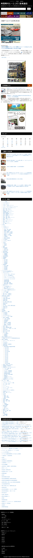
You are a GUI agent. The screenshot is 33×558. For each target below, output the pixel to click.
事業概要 (3, 551)
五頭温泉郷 (6, 320)
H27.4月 (6, 352)
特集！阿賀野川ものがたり (7, 336)
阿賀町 (4, 258)
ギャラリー (6, 228)
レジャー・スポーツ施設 (7, 316)
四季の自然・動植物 (6, 295)
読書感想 (4, 257)
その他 (3, 224)
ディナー (4, 385)
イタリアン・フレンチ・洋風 (8, 382)
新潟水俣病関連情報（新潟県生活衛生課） (9, 478)
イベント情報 (4, 201)
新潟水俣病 (5, 345)
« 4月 (2, 147)
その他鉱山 (6, 333)
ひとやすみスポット (7, 315)
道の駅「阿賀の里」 (5, 494)
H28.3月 (6, 362)
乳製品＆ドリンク (6, 391)
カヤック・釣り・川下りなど (9, 274)
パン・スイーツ (6, 386)
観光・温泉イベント (7, 218)
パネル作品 (6, 369)
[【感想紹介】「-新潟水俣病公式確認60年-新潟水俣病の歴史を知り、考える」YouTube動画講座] (3, 97)
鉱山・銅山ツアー (7, 287)
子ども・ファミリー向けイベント (9, 207)
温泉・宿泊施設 (6, 317)
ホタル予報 (5, 297)
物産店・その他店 (7, 234)
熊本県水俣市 (4, 487)
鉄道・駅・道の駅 (6, 330)
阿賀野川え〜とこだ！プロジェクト (8, 530)
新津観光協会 (4, 473)
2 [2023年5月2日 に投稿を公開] (7, 140)
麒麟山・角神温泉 (7, 324)
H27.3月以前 (7, 351)
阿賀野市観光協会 (5, 506)
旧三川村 (5, 259)
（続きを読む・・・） (5, 57)
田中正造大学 (4, 492)
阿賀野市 (4, 264)
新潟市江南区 (5, 252)
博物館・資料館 (7, 230)
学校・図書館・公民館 (8, 231)
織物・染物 (6, 396)
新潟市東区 (5, 251)
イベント (3, 536)
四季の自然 (4, 517)
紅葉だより (5, 307)
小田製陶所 (6, 404)
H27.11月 (7, 348)
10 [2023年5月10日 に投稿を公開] (12, 141)
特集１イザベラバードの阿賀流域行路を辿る (11, 338)
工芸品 (4, 394)
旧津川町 (5, 262)
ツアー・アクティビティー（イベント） (10, 206)
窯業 (4, 402)
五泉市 (4, 242)
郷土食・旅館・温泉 (7, 410)
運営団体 (21, 1)
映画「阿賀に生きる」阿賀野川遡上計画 (9, 485)
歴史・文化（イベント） (7, 210)
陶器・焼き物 (6, 397)
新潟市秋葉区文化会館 (6, 476)
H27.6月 (6, 355)
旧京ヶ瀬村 (6, 265)
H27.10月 (7, 347)
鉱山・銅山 (5, 332)
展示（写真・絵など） (7, 208)
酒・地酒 (4, 411)
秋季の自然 (5, 306)
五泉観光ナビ (4, 459)
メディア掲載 (5, 292)
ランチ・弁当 (5, 388)
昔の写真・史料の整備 (8, 374)
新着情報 (3, 514)
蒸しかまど (6, 408)
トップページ (12, 1)
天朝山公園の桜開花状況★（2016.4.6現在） (14, 178)
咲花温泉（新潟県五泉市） (6, 469)
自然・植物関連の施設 (7, 327)
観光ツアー (5, 284)
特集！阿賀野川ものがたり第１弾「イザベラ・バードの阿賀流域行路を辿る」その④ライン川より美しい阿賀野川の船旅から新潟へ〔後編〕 (19, 192)
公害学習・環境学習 (8, 371)
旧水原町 (5, 268)
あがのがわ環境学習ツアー (8, 271)
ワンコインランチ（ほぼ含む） (9, 390)
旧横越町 (5, 254)
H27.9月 (6, 358)
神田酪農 (5, 414)
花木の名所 (5, 329)
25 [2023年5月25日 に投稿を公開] (16, 144)
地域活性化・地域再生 (7, 344)
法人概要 (3, 548)
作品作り (3, 539)
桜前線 (4, 304)
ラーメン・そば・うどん (7, 387)
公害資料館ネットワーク (6, 462)
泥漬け (5, 406)
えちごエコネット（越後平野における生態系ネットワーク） (12, 448)
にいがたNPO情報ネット (6, 452)
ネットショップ (4, 525)
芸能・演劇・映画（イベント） (9, 217)
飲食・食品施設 (7, 237)
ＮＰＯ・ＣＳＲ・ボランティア (9, 340)
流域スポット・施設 (6, 311)
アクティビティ (6, 272)
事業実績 (3, 553)
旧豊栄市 (5, 248)
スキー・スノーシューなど (9, 276)
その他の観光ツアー (8, 286)
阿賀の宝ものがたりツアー (9, 288)
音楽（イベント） (6, 222)
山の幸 (4, 393)
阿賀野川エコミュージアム (8, 379)
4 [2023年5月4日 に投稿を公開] (16, 140)
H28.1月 (6, 359)
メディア (4, 241)
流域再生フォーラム (8, 376)
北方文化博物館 (4, 464)
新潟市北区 (5, 247)
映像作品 (5, 375)
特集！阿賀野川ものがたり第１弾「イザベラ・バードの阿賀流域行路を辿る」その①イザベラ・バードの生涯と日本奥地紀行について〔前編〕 (19, 174)
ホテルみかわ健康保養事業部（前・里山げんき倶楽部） (11, 453)
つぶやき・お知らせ (7, 240)
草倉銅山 (5, 335)
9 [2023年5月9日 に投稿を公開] (7, 141)
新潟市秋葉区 (5, 256)
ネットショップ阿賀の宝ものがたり (8, 289)
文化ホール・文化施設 (8, 233)
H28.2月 (6, 361)
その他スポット (6, 227)
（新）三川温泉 (7, 318)
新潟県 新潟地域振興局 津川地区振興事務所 (9, 480)
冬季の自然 (5, 299)
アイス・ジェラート (7, 381)
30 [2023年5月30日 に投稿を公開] (7, 146)
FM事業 (17, 1)
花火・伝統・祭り (6, 216)
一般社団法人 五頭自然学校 (7, 455)
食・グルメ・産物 (5, 380)
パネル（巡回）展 (7, 368)
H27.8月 (6, 357)
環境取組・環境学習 (7, 365)
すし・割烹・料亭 (6, 384)
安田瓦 (5, 403)
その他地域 (5, 239)
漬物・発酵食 (5, 399)
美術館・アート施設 (8, 235)
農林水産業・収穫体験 (8, 283)
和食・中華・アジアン (7, 392)
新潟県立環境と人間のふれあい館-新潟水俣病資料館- (11, 482)
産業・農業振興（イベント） (8, 213)
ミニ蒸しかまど (6, 291)
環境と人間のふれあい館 (7, 364)
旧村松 (5, 245)
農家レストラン (6, 409)
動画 (4, 246)
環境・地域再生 (5, 339)
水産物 (4, 398)
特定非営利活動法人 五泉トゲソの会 (8, 490)
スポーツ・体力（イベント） (8, 205)
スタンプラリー (6, 204)
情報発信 (3, 537)
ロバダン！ (4, 542)
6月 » (4, 147)
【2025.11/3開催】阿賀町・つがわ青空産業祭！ (15, 166)
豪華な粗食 (5, 405)
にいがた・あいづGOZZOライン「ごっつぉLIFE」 (11, 450)
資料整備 (3, 541)
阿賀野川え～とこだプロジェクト (9, 367)
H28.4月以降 (7, 363)
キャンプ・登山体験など (8, 275)
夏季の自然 (5, 300)
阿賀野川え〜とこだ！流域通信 (7, 512)
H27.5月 (6, 353)
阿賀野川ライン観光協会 (6, 503)
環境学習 (3, 534)
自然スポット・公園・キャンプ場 (9, 328)
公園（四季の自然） (7, 298)
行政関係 (5, 236)
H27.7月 (6, 356)
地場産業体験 (6, 280)
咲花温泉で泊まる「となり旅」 (7, 471)
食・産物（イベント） (7, 223)
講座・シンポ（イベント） (8, 219)
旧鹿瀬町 (5, 263)
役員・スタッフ (4, 549)
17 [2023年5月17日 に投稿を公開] (12, 143)
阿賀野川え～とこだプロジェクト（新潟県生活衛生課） (11, 501)
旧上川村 (5, 260)
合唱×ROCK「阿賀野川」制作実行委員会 (9, 466)
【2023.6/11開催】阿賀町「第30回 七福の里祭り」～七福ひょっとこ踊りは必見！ (16, 428)
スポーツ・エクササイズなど (9, 277)
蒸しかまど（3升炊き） (7, 294)
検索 (29, 8)
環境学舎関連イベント (7, 212)
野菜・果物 (5, 415)
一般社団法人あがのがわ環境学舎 (8, 546)
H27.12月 (7, 350)
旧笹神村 (5, 269)
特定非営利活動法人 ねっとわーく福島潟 (9, 489)
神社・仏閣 (5, 326)
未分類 (3, 309)
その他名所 (5, 312)
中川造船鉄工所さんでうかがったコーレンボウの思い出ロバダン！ (13, 424)
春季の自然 (5, 303)
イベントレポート (6, 202)
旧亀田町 (5, 253)
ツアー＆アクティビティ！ (7, 270)
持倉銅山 (5, 334)
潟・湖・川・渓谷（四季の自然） (9, 305)
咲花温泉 (5, 321)
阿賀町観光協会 (4, 499)
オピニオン (5, 341)
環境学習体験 (6, 281)
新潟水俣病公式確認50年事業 (9, 346)
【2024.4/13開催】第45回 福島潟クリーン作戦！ (10, 421)
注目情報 (3, 310)
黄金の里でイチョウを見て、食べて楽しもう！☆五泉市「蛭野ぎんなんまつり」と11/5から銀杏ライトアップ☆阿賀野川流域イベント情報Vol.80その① (19, 155)
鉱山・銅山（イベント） (7, 221)
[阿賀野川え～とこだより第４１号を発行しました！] (3, 90)
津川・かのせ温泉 (7, 323)
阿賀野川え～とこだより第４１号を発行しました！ (16, 88)
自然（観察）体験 (7, 282)
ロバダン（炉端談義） (8, 370)
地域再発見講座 (7, 373)
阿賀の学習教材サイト (6, 496)
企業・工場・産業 (7, 229)
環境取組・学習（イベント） (8, 211)
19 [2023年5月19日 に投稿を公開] (21, 143)
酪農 (4, 412)
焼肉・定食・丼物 (6, 400)
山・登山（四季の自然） (7, 301)
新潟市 (3, 475)
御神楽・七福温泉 (7, 322)
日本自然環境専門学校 (6, 483)
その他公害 (5, 342)
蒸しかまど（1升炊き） (7, 293)
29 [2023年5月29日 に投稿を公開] (3, 146)
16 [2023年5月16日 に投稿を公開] (7, 143)
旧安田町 (5, 266)
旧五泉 (5, 243)
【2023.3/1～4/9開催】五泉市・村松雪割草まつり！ (11, 431)
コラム (4, 225)
